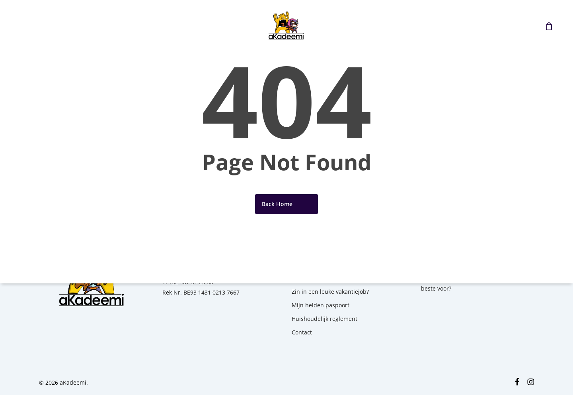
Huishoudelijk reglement (324, 318)
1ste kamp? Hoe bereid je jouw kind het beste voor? (473, 283)
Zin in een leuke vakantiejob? (330, 291)
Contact (302, 332)
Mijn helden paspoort (320, 305)
